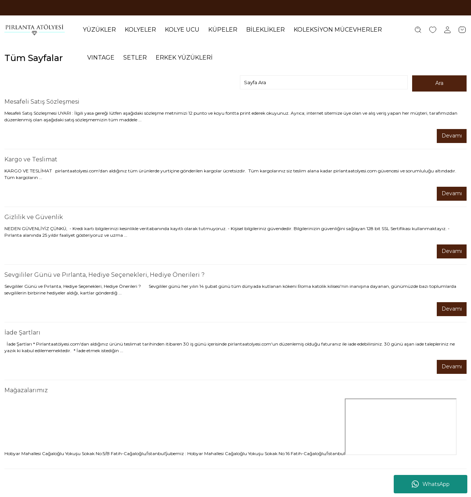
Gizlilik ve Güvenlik (33, 217)
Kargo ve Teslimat (30, 159)
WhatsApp (431, 484)
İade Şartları (22, 332)
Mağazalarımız (26, 390)
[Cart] (462, 29)
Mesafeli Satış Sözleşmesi (41, 101)
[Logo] (34, 29)
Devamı (452, 136)
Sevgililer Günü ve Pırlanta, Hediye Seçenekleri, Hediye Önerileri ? (104, 274)
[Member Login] (447, 29)
